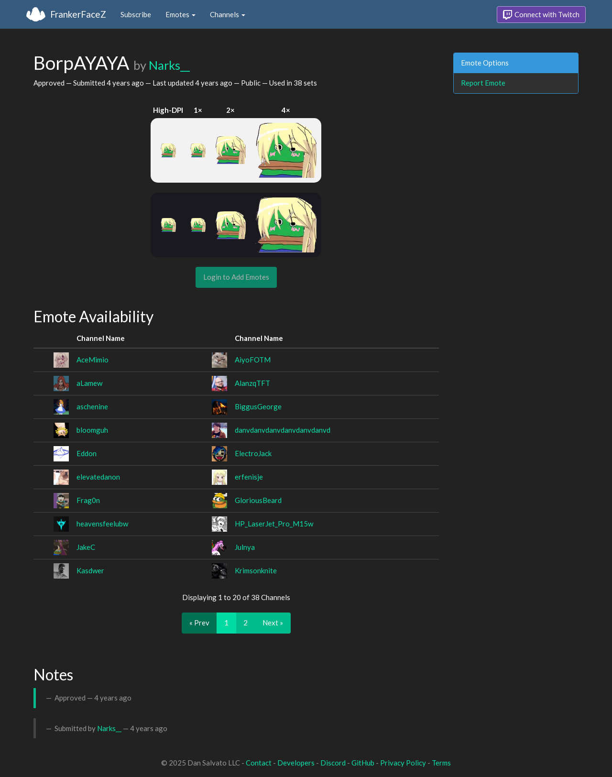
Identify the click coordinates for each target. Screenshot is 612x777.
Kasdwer (90, 570)
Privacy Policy (403, 762)
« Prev (199, 622)
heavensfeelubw (102, 523)
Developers (296, 762)
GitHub (362, 762)
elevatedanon (98, 476)
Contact (259, 762)
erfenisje (249, 476)
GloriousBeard (258, 500)
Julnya (245, 547)
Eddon (86, 453)
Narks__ (169, 65)
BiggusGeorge (258, 406)
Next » (272, 622)
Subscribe (135, 14)
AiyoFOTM (253, 359)
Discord (333, 762)
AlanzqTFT (252, 383)
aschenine (92, 406)
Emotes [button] (180, 14)
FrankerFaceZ (78, 14)
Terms (441, 762)
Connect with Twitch (541, 15)
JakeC (85, 547)
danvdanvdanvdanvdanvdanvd (282, 430)
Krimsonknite (256, 570)
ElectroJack (253, 453)
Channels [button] (227, 14)
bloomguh (92, 430)
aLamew (89, 383)
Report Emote (483, 82)
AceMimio (92, 359)
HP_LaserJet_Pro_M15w (274, 523)
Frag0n (88, 500)
